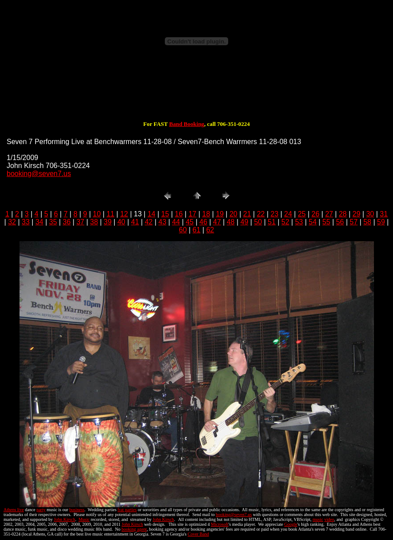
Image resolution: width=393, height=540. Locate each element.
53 (299, 222)
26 (315, 214)
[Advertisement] (196, 92)
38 (94, 222)
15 (165, 214)
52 (285, 222)
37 (80, 222)
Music (83, 519)
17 (192, 214)
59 (381, 222)
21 (247, 214)
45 (190, 222)
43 (162, 222)
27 (329, 214)
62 (210, 230)
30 (370, 214)
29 (357, 214)
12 (124, 214)
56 (340, 222)
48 (231, 222)
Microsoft (219, 524)
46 (203, 222)
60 (183, 230)
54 (313, 222)
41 (135, 222)
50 (258, 222)
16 (179, 214)
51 (272, 222)
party (41, 509)
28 (343, 214)
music (318, 519)
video (329, 519)
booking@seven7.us (39, 173)
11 (110, 214)
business (77, 509)
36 (67, 222)
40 (121, 222)
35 (53, 222)
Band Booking (186, 124)
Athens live (14, 509)
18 (206, 214)
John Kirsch (64, 519)
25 (302, 214)
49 (245, 222)
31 (384, 214)
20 (233, 214)
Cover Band (198, 534)
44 (176, 222)
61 (197, 230)
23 (275, 214)
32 (12, 222)
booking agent (134, 529)
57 (354, 222)
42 (149, 222)
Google (290, 524)
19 (220, 214)
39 (108, 222)
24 (288, 214)
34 (39, 222)
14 (152, 214)
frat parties (126, 509)
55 (327, 222)
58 (367, 222)
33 (26, 222)
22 (261, 214)
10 (97, 214)
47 (217, 222)
